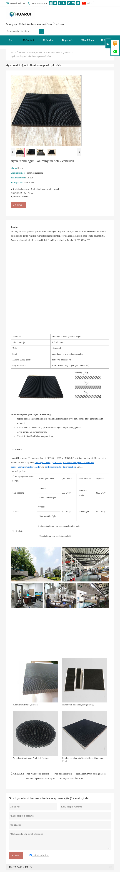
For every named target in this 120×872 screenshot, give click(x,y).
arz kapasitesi (17, 182)
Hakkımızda (108, 40)
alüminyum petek (42, 462)
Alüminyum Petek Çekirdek (58, 52)
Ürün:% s (21, 52)
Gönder (16, 855)
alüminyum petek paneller (29, 467)
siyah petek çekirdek (63, 774)
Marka (14, 168)
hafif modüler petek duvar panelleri (60, 467)
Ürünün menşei (18, 173)
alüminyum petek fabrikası (71, 778)
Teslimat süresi (18, 177)
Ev (10, 40)
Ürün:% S (28, 40)
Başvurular (68, 40)
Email (18, 204)
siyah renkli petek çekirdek (37, 774)
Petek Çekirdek (35, 52)
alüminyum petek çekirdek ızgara (40, 778)
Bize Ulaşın (88, 40)
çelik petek (57, 462)
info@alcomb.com (17, 3)
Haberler (48, 40)
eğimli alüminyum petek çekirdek (91, 774)
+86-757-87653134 (39, 3)
